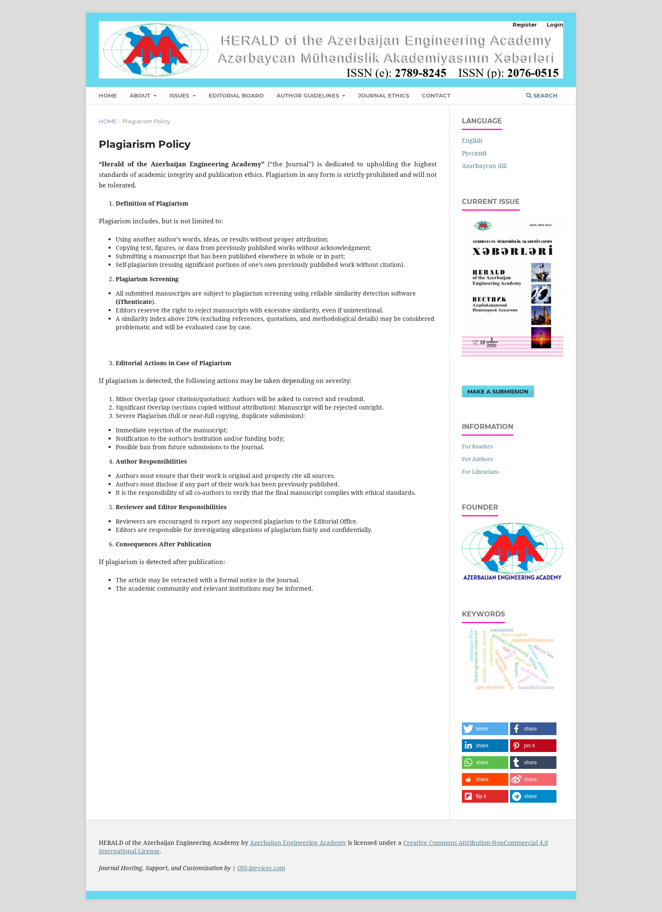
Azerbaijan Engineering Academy (298, 843)
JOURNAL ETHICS (383, 95)
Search (542, 95)
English (472, 140)
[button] (485, 728)
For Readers (477, 446)
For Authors (477, 459)
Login (555, 24)
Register (525, 24)
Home (108, 95)
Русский (474, 153)
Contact (436, 95)
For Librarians (480, 471)
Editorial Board (236, 95)
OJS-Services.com (261, 868)
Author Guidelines (309, 95)
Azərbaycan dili (484, 166)
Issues (180, 95)
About (141, 95)
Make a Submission (498, 391)
